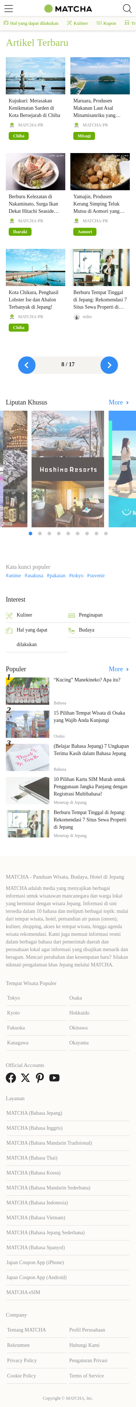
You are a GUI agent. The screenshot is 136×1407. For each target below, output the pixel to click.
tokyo (77, 575)
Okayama (79, 1043)
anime (15, 575)
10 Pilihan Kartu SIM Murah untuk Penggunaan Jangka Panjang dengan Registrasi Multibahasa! (90, 787)
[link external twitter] (26, 1080)
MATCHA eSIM (23, 1292)
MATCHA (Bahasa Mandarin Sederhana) (48, 1188)
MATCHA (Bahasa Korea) (34, 1173)
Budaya (81, 630)
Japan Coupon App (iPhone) (35, 1262)
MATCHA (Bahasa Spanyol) (36, 1247)
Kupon (106, 23)
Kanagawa (17, 1043)
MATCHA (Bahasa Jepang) (34, 1113)
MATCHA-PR (30, 125)
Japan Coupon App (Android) (37, 1277)
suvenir (97, 575)
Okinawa (78, 1028)
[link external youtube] (55, 1080)
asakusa (36, 575)
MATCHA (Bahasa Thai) (32, 1158)
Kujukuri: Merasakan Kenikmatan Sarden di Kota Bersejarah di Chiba (34, 108)
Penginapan (85, 615)
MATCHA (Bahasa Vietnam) (36, 1217)
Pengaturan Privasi (88, 1360)
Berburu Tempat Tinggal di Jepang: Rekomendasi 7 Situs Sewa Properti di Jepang (90, 820)
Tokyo (13, 998)
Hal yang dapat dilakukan (31, 23)
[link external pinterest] (41, 1080)
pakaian (58, 575)
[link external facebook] (12, 1080)
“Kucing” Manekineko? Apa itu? (87, 680)
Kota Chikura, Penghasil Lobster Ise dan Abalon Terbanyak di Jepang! (33, 300)
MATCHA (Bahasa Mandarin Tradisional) (49, 1143)
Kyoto (13, 1013)
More (117, 402)
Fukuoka (16, 1028)
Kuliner (77, 23)
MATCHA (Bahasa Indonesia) (37, 1202)
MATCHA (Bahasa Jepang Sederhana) (46, 1232)
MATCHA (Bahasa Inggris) (35, 1128)
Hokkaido (79, 1013)
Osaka (75, 998)
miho (87, 316)
